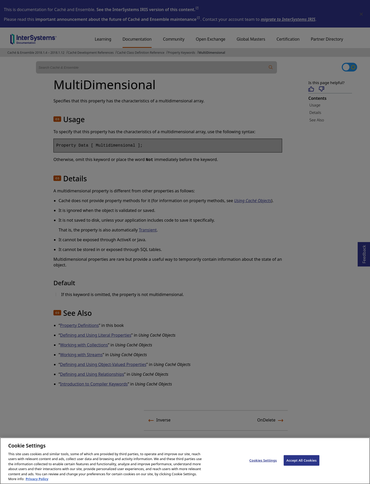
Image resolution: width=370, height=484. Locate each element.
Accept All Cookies (301, 465)
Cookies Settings (263, 465)
